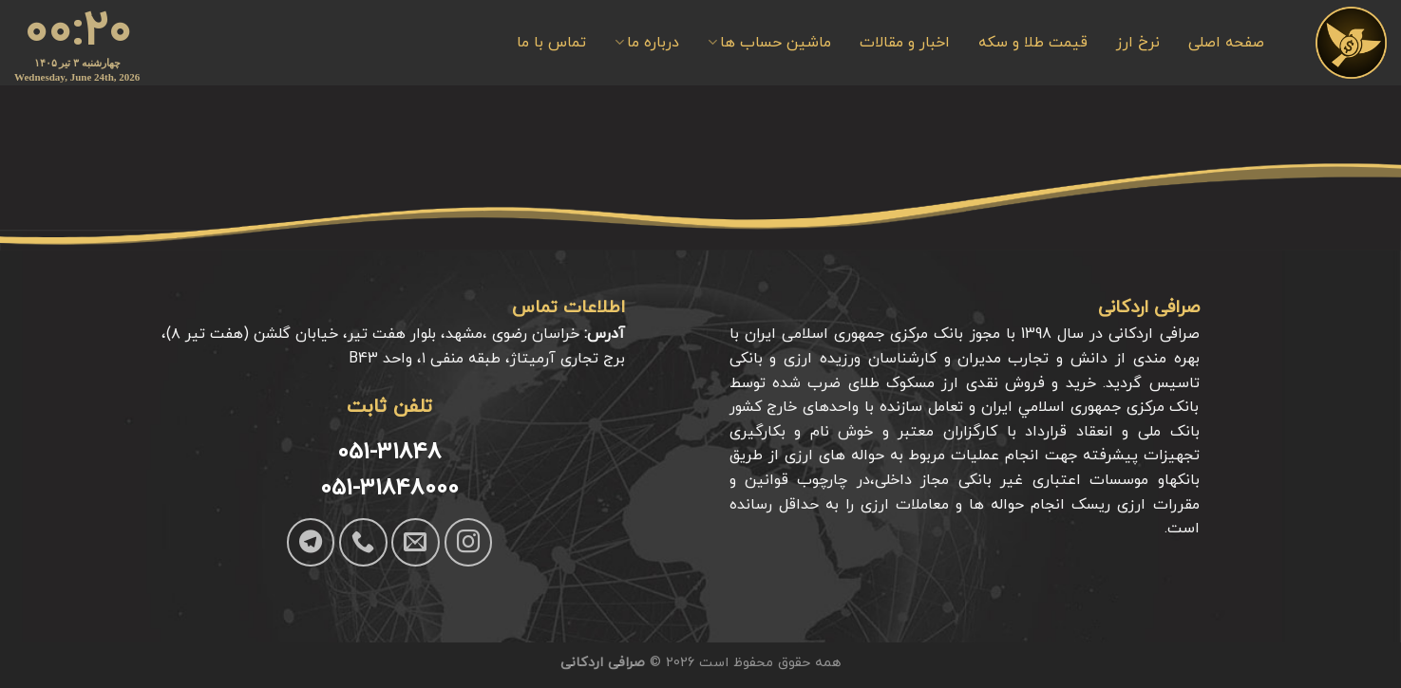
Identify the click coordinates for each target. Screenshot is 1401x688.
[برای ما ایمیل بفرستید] (415, 542)
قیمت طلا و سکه (1033, 42)
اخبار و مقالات (905, 42)
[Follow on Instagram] (468, 542)
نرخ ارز (1138, 42)
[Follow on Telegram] (310, 542)
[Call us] (363, 542)
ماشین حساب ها (769, 42)
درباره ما (647, 42)
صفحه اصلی (1226, 42)
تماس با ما (551, 42)
